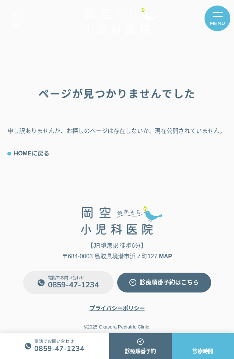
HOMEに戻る (31, 153)
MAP (165, 256)
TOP (16, 26)
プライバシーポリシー (117, 308)
